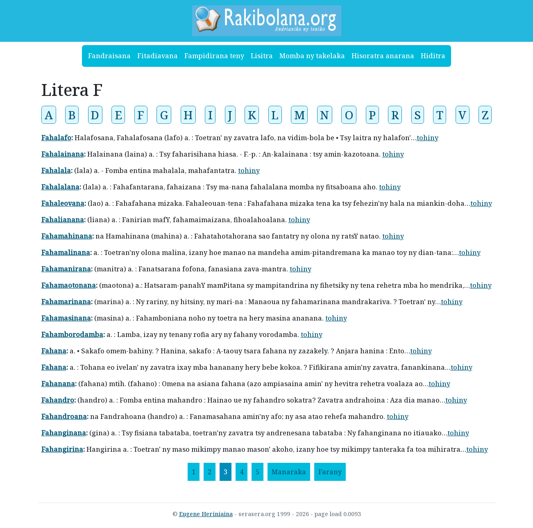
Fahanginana (63, 432)
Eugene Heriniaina (206, 514)
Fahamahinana (66, 236)
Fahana (53, 350)
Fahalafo (56, 137)
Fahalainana (62, 154)
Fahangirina (62, 449)
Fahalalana (60, 186)
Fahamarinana (66, 301)
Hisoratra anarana (383, 55)
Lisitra (262, 55)
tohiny (427, 137)
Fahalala (56, 170)
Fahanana (58, 383)
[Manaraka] (289, 472)
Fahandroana (64, 416)
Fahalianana (62, 219)
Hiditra (433, 55)
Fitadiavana (157, 55)
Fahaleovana (62, 203)
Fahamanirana (66, 268)
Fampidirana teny (214, 55)
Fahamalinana (65, 252)
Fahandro (57, 400)
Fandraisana (109, 55)
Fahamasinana (66, 318)
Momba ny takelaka (312, 55)
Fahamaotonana (68, 285)
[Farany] (330, 472)
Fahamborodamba (72, 334)
